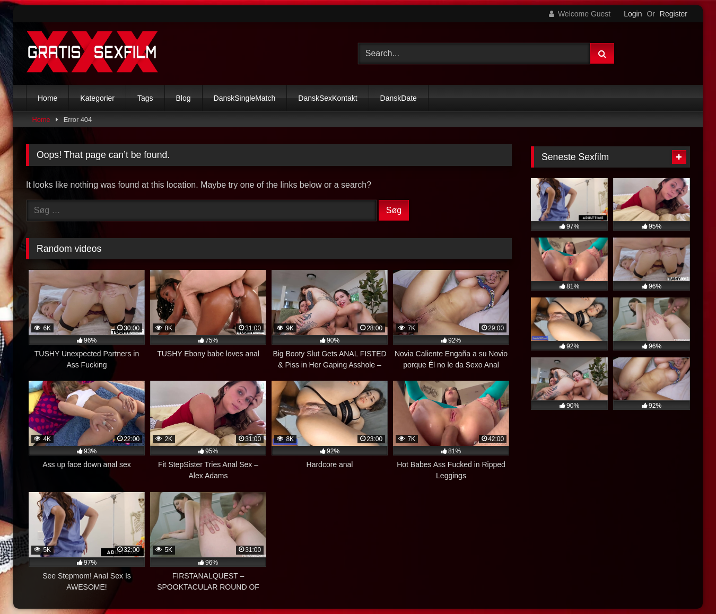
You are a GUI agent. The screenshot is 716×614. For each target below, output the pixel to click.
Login (633, 14)
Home (47, 98)
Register (673, 14)
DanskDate (398, 98)
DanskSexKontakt (327, 98)
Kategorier (97, 98)
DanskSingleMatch (245, 98)
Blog (183, 98)
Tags (145, 98)
